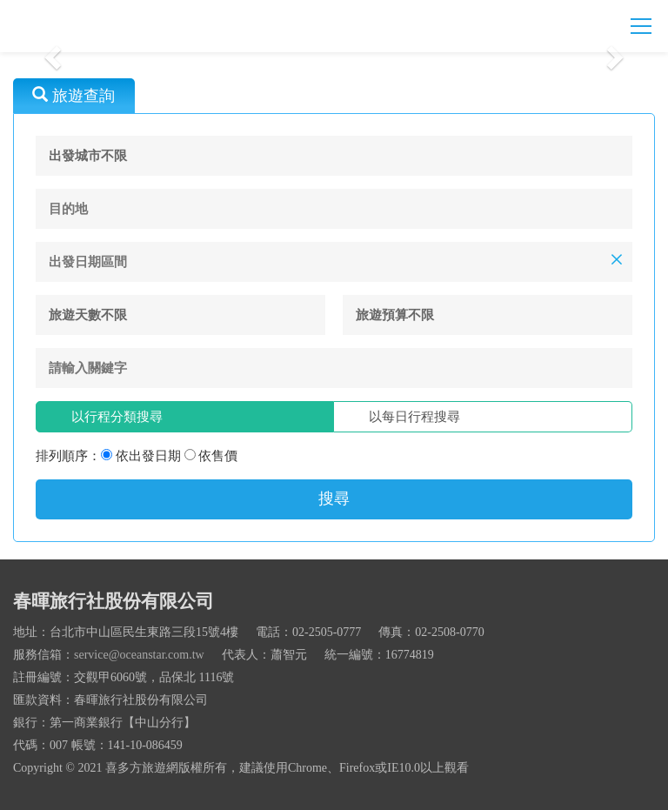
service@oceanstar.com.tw (139, 654)
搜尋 (334, 498)
